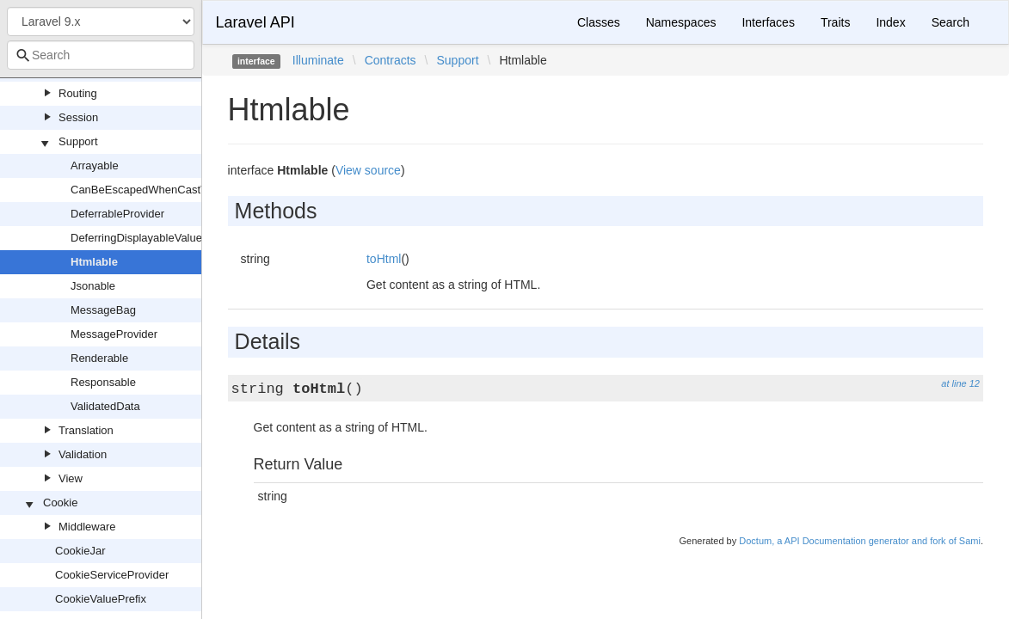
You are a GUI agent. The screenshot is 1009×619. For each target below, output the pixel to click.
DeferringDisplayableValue (136, 237)
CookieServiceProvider (112, 574)
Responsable (103, 382)
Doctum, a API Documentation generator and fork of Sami (860, 541)
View (70, 478)
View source (368, 170)
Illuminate (318, 60)
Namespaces (681, 22)
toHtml (383, 259)
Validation (82, 454)
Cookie (60, 502)
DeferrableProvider (117, 213)
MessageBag (103, 309)
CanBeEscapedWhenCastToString (156, 189)
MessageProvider (114, 334)
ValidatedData (105, 406)
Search (950, 22)
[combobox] (100, 55)
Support (78, 141)
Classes (598, 22)
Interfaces (767, 22)
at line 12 (960, 383)
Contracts (390, 60)
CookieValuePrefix (100, 598)
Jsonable (93, 285)
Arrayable (95, 165)
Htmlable (94, 261)
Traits (835, 22)
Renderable (99, 358)
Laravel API (255, 22)
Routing (77, 93)
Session (78, 117)
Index (890, 22)
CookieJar (80, 550)
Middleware (86, 526)
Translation (86, 430)
